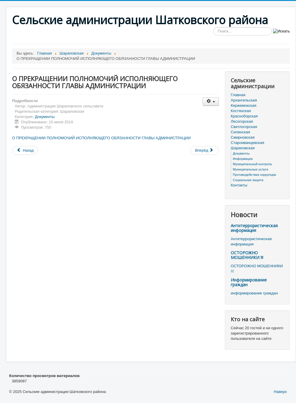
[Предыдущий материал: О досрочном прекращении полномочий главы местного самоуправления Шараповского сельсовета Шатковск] (25, 150)
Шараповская (243, 148)
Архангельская (244, 100)
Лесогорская (242, 121)
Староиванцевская (247, 142)
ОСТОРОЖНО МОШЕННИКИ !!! (247, 255)
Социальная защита (248, 180)
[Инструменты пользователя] (211, 101)
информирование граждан (254, 293)
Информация (243, 158)
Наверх (280, 391)
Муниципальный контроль (252, 164)
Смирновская (243, 137)
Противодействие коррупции (254, 174)
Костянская (241, 111)
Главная (238, 95)
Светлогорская (244, 126)
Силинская (240, 132)
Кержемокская (243, 105)
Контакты (239, 185)
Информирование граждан (249, 282)
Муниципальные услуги (250, 169)
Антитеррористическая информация (254, 228)
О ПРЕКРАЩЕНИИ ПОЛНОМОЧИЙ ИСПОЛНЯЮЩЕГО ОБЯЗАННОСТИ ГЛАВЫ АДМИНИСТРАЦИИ (101, 138)
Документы (45, 116)
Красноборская (244, 116)
